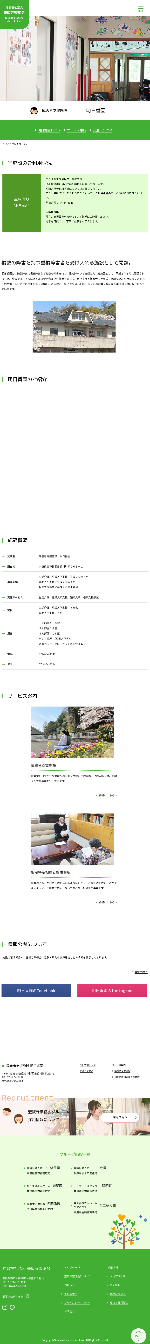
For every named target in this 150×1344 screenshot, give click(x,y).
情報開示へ (141, 972)
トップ (5, 143)
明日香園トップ (49, 130)
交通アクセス (102, 130)
